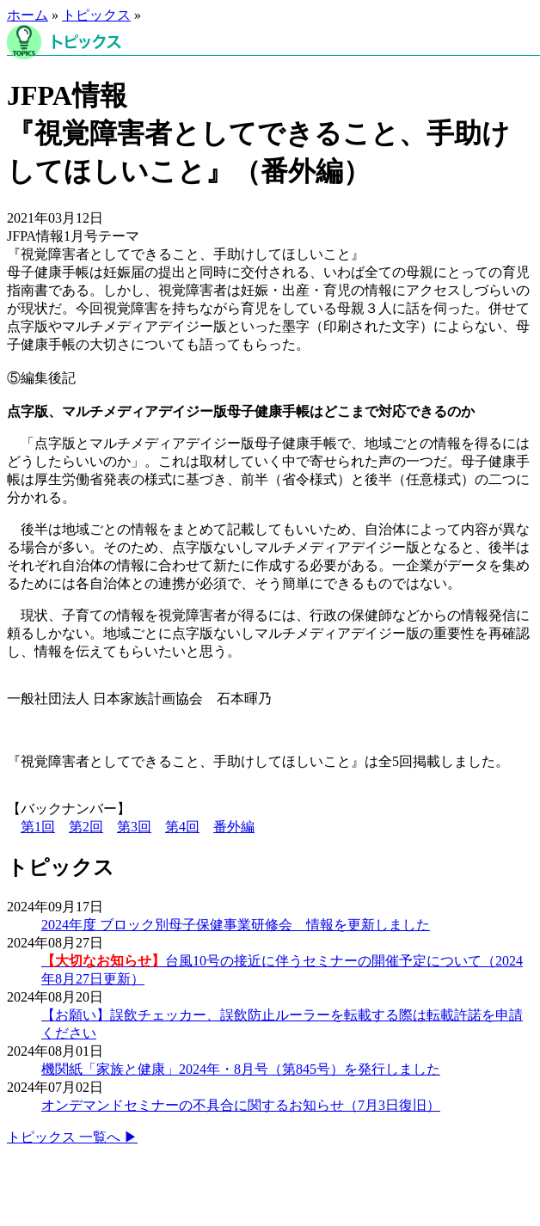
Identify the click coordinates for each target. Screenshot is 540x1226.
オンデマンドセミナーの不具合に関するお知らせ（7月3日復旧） (240, 1105)
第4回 (182, 826)
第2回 (86, 826)
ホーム (27, 15)
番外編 (234, 826)
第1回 (38, 826)
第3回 (134, 826)
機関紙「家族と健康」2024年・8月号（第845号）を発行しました (240, 1069)
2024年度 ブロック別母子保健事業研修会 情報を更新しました (235, 924)
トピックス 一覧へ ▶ (72, 1137)
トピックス (96, 15)
